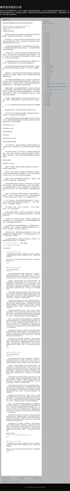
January (48, 96)
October (48, 69)
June (47, 77)
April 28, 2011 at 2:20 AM (15, 352)
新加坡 (18, 245)
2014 (46, 58)
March (48, 92)
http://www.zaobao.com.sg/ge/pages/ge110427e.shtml (16, 26)
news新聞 (8, 245)
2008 (46, 102)
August (48, 73)
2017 (46, 52)
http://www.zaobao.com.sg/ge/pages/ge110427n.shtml (18, 434)
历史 (12, 245)
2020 (46, 46)
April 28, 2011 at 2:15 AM (15, 251)
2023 (46, 40)
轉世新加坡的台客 (11, 7)
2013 (46, 60)
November (48, 67)
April (47, 81)
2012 (46, 62)
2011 (46, 64)
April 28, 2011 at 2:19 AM (15, 267)
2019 (46, 48)
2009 (46, 100)
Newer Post (6, 478)
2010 (46, 98)
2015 (46, 56)
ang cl (7, 251)
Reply (7, 262)
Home (22, 478)
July (47, 75)
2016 (46, 54)
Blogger (43, 487)
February (48, 94)
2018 (46, 50)
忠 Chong (47, 21)
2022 (46, 42)
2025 (46, 36)
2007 (46, 104)
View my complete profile (49, 23)
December (48, 65)
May (47, 79)
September (49, 71)
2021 (46, 44)
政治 (15, 245)
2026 (46, 34)
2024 (46, 38)
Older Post (37, 478)
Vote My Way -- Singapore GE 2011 (54, 89)
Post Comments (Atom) (14, 481)
